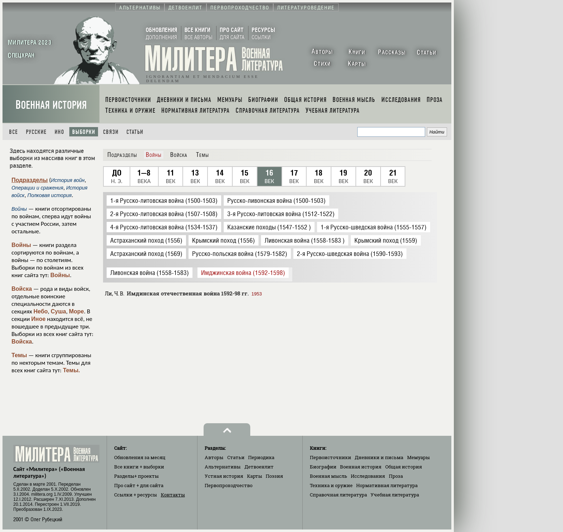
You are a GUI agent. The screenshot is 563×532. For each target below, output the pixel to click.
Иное (38, 319)
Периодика (261, 457)
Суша (58, 311)
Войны (21, 245)
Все (13, 132)
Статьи (134, 132)
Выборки (83, 132)
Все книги (139, 466)
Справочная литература (338, 494)
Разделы (136, 476)
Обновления (140, 457)
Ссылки (135, 494)
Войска (21, 289)
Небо (40, 311)
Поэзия (274, 476)
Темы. (71, 370)
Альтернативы (223, 466)
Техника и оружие (331, 485)
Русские (36, 132)
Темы (19, 355)
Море (76, 311)
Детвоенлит (259, 466)
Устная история (224, 476)
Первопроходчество (228, 485)
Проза (396, 476)
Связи (110, 132)
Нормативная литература (387, 485)
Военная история (51, 105)
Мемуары (418, 457)
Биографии (323, 466)
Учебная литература (395, 494)
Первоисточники (330, 457)
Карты (254, 476)
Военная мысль (328, 476)
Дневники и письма (379, 457)
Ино (59, 132)
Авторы (214, 457)
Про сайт (138, 485)
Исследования (368, 476)
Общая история (403, 466)
